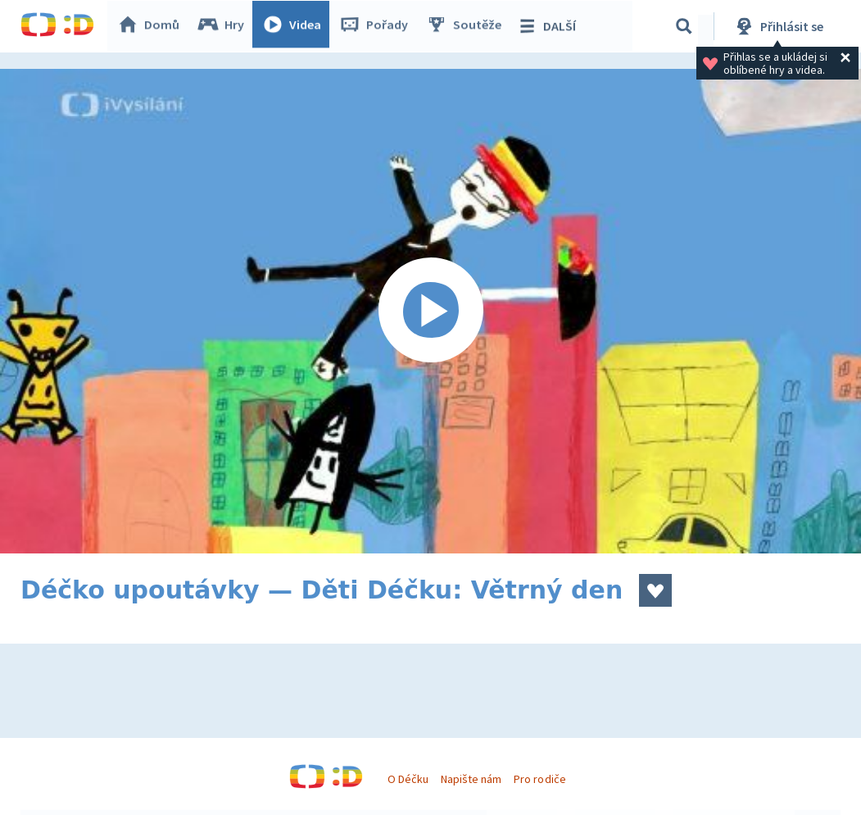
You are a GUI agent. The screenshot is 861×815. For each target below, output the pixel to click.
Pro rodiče (539, 779)
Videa (295, 26)
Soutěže (467, 26)
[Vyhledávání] (684, 26)
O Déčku (407, 779)
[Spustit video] (430, 311)
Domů (152, 26)
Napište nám (471, 779)
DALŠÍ (550, 26)
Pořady (377, 26)
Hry (225, 26)
